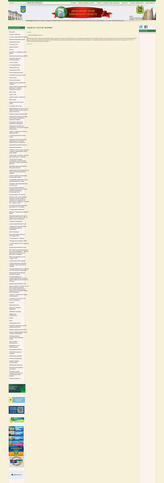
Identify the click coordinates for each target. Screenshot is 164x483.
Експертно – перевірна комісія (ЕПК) (17, 52)
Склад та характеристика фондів (18, 37)
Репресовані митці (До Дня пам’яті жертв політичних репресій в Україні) (19, 171)
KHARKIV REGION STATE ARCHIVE (15, 59)
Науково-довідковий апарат (17, 39)
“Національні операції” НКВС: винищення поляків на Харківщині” (18, 228)
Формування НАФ (14, 42)
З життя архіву (13, 62)
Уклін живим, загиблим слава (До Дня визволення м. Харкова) (18, 156)
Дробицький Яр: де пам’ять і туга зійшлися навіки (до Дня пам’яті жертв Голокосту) (18, 110)
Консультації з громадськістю (13, 342)
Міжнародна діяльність (15, 365)
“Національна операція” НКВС (18, 241)
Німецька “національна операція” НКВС (19, 212)
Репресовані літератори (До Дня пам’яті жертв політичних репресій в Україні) (18, 118)
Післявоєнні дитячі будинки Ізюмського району (17, 273)
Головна (73, 3)
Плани (11, 318)
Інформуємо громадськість (13, 314)
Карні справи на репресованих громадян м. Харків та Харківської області (18, 88)
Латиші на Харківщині (15, 221)
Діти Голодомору (14, 232)
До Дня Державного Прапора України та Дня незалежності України (17, 265)
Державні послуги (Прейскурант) (14, 346)
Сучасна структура (14, 34)
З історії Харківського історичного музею (19, 244)
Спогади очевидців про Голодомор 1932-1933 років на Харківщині (19, 269)
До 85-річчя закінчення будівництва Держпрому (16, 122)
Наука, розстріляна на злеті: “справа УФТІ (17, 257)
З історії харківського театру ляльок (17, 136)
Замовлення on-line (14, 70)
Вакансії (11, 302)
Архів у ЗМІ (12, 94)
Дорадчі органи (13, 47)
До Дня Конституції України (17, 261)
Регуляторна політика (15, 349)
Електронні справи (14, 80)
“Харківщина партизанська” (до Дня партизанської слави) (18, 180)
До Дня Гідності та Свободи (17, 194)
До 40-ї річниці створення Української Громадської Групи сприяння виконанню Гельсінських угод (18, 190)
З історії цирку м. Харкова (16, 238)
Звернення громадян (15, 311)
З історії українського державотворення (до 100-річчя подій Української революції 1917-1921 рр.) (19, 279)
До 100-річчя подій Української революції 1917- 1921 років (18, 206)
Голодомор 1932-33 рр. (15, 106)
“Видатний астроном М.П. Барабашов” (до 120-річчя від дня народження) (18, 127)
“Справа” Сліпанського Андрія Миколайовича (18, 295)
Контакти (125, 3)
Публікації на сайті (14, 323)
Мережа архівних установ (86, 3)
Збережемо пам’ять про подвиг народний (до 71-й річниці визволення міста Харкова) (18, 141)
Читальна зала (13, 44)
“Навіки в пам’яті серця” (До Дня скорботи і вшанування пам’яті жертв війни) (18, 151)
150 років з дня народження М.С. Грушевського (18, 184)
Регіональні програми (15, 358)
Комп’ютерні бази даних (16, 72)
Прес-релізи (12, 99)
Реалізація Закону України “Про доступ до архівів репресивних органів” (16, 374)
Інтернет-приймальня (137, 3)
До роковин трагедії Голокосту (18, 145)
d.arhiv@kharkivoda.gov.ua (136, 17)
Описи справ (13, 77)
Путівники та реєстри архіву (17, 75)
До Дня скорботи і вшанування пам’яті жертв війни (18, 176)
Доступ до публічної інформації (14, 308)
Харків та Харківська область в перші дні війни (18, 132)
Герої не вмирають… (15, 378)
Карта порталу (150, 3)
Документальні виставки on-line (16, 102)
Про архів (12, 32)
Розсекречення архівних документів (16, 368)
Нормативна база (14, 67)
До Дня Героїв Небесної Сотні (17, 224)
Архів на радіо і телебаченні (17, 97)
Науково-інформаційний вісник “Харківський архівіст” (18, 332)
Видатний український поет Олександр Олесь (17, 235)
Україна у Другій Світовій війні (18, 114)
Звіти (10, 320)
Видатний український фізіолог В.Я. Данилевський (18, 167)
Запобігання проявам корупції (15, 352)
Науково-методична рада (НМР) (18, 56)
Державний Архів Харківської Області (82, 12)
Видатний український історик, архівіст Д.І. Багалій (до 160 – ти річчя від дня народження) (18, 217)
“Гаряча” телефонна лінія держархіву (108, 3)
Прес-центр (12, 92)
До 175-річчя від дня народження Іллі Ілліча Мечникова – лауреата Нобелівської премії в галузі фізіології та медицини (18, 252)
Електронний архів (14, 65)
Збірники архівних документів (17, 329)
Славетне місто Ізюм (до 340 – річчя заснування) (17, 299)
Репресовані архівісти (15, 147)
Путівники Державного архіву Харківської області (17, 326)
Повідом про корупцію (15, 356)
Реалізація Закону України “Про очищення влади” (16, 337)
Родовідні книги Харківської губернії (17, 83)
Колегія (11, 49)
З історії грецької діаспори (16, 209)
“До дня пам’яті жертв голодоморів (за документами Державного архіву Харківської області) (18, 161)
